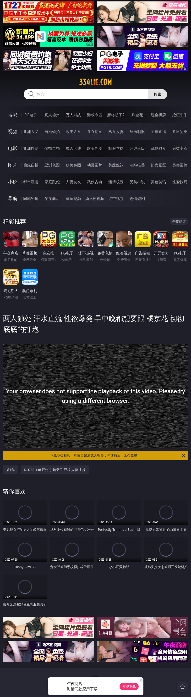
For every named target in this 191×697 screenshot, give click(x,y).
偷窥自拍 (30, 165)
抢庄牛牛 (179, 114)
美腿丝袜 (116, 165)
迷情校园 (116, 181)
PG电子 (30, 114)
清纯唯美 (137, 165)
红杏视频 (116, 198)
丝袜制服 (137, 131)
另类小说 (137, 181)
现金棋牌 (158, 114)
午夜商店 (52, 198)
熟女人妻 (116, 131)
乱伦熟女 (158, 148)
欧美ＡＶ (73, 131)
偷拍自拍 (52, 148)
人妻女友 (73, 181)
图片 (12, 165)
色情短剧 (137, 198)
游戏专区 (94, 114)
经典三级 (137, 148)
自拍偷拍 (52, 131)
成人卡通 (73, 148)
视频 (12, 131)
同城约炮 (30, 198)
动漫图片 (94, 165)
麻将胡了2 (116, 114)
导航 (12, 198)
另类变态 (179, 148)
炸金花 (137, 114)
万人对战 (73, 114)
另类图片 (179, 165)
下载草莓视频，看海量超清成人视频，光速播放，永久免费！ (118, 455)
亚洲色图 (52, 165)
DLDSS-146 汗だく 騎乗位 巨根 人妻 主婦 (55, 469)
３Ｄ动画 (94, 131)
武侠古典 (94, 181)
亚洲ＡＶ (30, 131)
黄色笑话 (158, 181)
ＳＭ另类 (179, 131)
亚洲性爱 (30, 148)
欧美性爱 (94, 148)
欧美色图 (73, 165)
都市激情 (30, 181)
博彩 (12, 114)
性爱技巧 (179, 181)
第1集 (10, 469)
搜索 (157, 94)
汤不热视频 (94, 198)
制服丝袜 (116, 148)
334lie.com (95, 82)
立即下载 (129, 686)
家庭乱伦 (52, 181)
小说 (12, 181)
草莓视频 (73, 198)
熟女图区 (158, 165)
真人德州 (52, 114)
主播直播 (158, 131)
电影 (12, 148)
